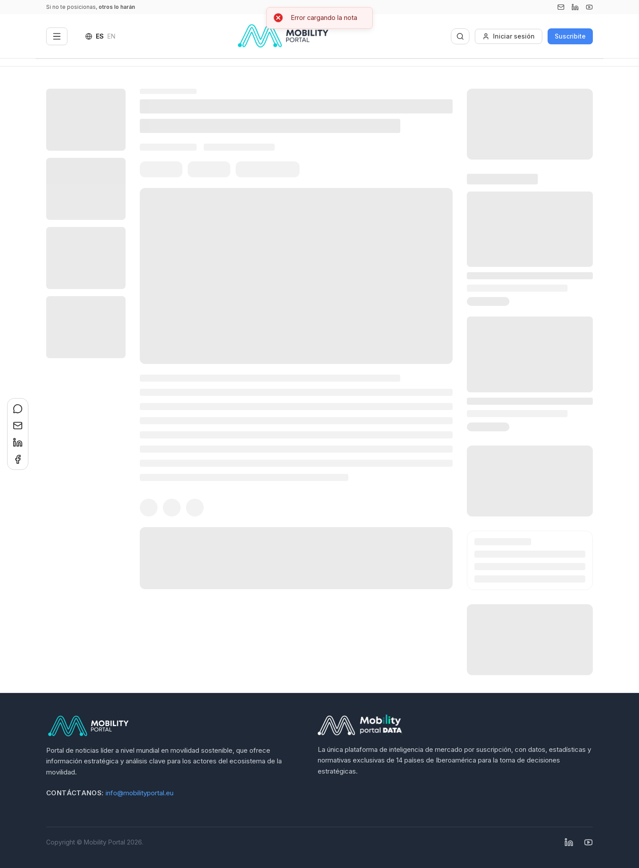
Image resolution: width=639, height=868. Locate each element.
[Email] (560, 7)
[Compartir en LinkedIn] (18, 442)
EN (111, 36)
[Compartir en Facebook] (18, 459)
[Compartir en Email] (18, 425)
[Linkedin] (575, 7)
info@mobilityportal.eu (140, 793)
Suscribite (570, 36)
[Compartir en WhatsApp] (18, 409)
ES (100, 36)
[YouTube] (589, 7)
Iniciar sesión (508, 36)
